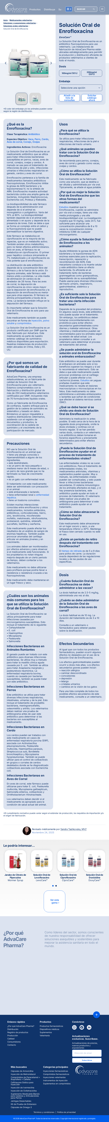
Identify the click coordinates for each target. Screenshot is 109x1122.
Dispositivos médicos (49, 1029)
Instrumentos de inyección (55, 1080)
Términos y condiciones (43, 1112)
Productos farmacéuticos (51, 1026)
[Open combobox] (80, 88)
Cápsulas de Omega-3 (21, 1107)
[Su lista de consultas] (68, 9)
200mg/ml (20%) (92, 73)
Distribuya (49, 9)
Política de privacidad (66, 1112)
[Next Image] (51, 63)
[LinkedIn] (89, 1027)
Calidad (10, 1039)
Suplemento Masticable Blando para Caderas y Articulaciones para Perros (25, 1096)
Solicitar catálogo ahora (92, 97)
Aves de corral (14, 141)
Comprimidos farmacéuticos (56, 1074)
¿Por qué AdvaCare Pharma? (20, 1026)
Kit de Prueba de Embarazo (23, 1104)
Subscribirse (87, 1060)
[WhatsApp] (74, 1027)
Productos (35, 9)
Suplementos (46, 1032)
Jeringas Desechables (21, 1101)
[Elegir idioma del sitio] (102, 9)
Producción (12, 1036)
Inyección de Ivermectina (22, 1088)
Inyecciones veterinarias (54, 1077)
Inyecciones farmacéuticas (55, 1071)
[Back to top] (96, 1014)
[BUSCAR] (86, 9)
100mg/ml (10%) (69, 73)
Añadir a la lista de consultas (69, 97)
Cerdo (45, 139)
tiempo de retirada (72, 550)
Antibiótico (34, 134)
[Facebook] (81, 1027)
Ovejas (36, 141)
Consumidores (14, 1042)
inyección (37, 320)
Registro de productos (17, 1032)
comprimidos (24, 323)
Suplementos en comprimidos (57, 1084)
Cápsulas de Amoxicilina (22, 1071)
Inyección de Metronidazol (23, 1074)
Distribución (12, 1029)
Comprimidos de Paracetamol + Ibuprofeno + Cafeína (25, 1078)
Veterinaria (45, 1036)
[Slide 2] (56, 885)
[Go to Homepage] (15, 8)
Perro (37, 139)
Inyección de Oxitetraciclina (24, 1091)
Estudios (63, 207)
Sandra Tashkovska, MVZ (73, 829)
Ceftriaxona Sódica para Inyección (22, 1083)
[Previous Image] (5, 63)
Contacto (11, 1045)
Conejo (27, 141)
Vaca (30, 139)
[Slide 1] (52, 885)
